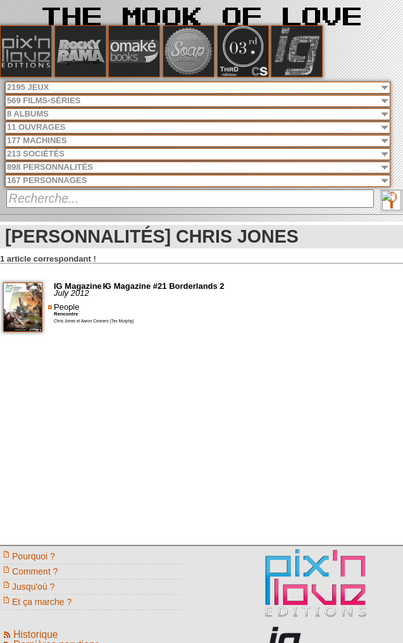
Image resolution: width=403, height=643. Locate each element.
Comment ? (35, 571)
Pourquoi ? (33, 556)
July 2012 (71, 293)
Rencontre (66, 314)
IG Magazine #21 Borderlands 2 (163, 286)
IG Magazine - (81, 286)
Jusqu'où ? (33, 587)
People (66, 307)
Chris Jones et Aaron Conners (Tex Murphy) (93, 321)
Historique (35, 634)
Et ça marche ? (41, 602)
